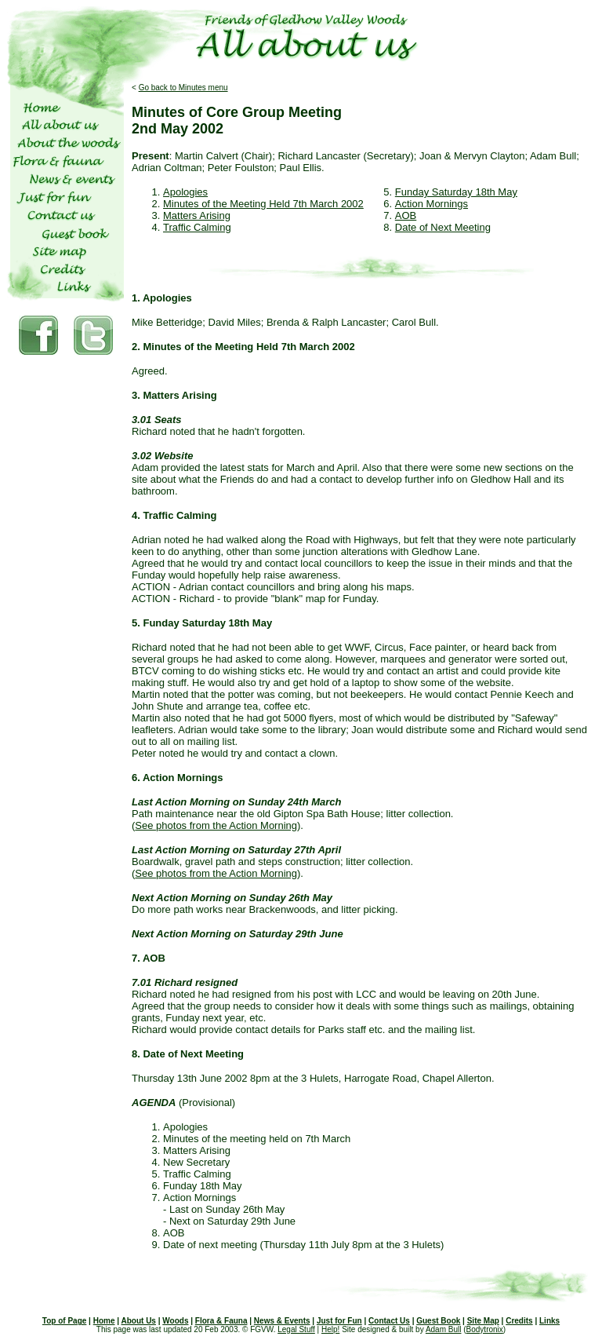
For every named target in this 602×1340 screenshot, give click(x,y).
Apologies (185, 192)
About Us (138, 1320)
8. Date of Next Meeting (188, 1054)
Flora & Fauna (221, 1320)
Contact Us (389, 1320)
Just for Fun (339, 1320)
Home (104, 1320)
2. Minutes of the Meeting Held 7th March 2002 (243, 346)
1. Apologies (162, 298)
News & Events (282, 1320)
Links (549, 1320)
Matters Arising (196, 215)
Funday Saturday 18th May (456, 192)
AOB (405, 215)
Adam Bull (444, 1329)
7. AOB (148, 958)
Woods (175, 1320)
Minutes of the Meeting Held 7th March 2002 (263, 204)
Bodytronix (484, 1329)
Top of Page (64, 1320)
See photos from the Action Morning (216, 825)
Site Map (483, 1320)
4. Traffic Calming (174, 515)
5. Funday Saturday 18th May (202, 623)
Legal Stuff (296, 1329)
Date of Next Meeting (443, 227)
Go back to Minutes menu (183, 87)
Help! (330, 1329)
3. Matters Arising (174, 395)
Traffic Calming (197, 227)
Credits (519, 1320)
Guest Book (438, 1320)
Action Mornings (431, 204)
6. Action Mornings (177, 777)
